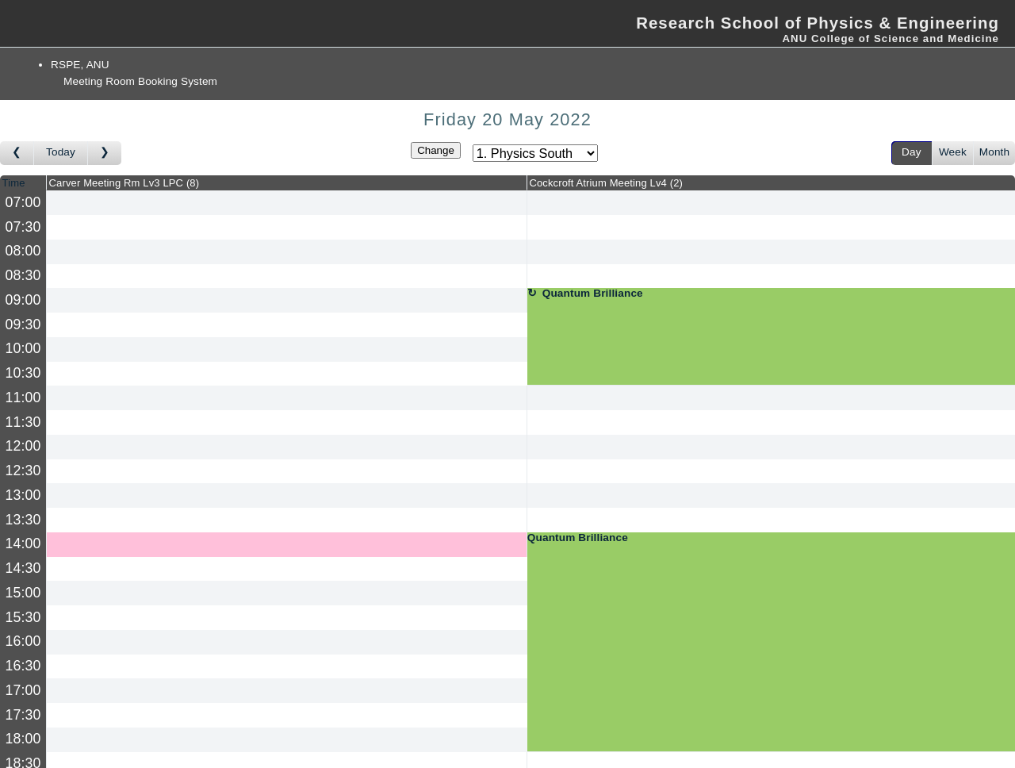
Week (953, 152)
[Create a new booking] (287, 202)
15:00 (23, 593)
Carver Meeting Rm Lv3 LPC (124, 183)
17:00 (23, 690)
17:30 (23, 715)
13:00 (23, 495)
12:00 (23, 446)
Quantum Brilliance (592, 293)
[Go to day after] (104, 153)
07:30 (23, 227)
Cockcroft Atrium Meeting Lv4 (606, 183)
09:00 (23, 300)
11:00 (23, 397)
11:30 (23, 422)
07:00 (23, 202)
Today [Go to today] (60, 152)
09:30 (23, 324)
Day (911, 152)
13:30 (23, 520)
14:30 (23, 568)
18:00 (23, 739)
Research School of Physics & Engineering (817, 23)
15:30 (23, 617)
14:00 (23, 543)
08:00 (23, 251)
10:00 (23, 348)
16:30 (23, 666)
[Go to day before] (17, 153)
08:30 (23, 275)
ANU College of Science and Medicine (890, 38)
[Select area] (535, 153)
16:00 (23, 641)
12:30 (23, 470)
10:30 (23, 373)
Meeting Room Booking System (140, 81)
